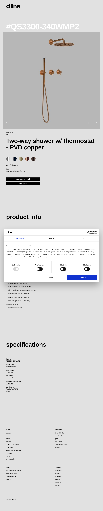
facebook (58, 482)
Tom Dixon (58, 442)
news (8, 439)
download (9, 372)
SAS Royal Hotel (11, 473)
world (8, 499)
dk (15, 499)
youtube (57, 473)
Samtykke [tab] (20, 238)
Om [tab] (83, 238)
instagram (58, 476)
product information (12, 444)
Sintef (8, 391)
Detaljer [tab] (51, 238)
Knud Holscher (59, 433)
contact (8, 442)
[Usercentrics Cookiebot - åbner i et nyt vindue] (88, 232)
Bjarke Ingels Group (61, 444)
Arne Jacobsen (60, 436)
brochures (9, 447)
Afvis (51, 277)
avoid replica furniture (13, 450)
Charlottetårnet (11, 476)
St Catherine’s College (13, 471)
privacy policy (10, 459)
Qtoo (7, 135)
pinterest (57, 485)
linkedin (57, 479)
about (8, 436)
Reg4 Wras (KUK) (12, 389)
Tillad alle (82, 277)
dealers (8, 433)
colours (8, 456)
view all (57, 447)
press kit (9, 453)
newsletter (58, 471)
